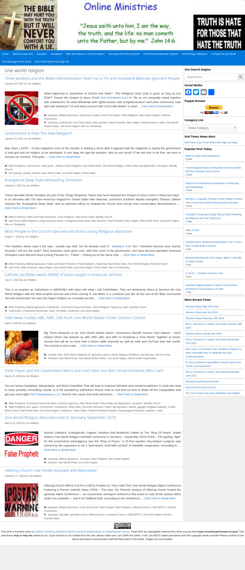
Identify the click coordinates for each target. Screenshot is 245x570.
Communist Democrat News (76, 307)
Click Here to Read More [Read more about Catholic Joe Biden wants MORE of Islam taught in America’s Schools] (114, 298)
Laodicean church (116, 514)
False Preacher (117, 122)
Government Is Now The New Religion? (38, 133)
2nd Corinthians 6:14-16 (116, 97)
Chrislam (84, 458)
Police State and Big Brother (140, 165)
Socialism (162, 165)
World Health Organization (142, 358)
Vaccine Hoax (162, 354)
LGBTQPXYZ (158, 507)
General (62, 403)
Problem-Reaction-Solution (102, 410)
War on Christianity (91, 126)
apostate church (78, 514)
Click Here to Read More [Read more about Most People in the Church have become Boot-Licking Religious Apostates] (139, 254)
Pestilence (66, 410)
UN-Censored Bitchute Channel (160, 53)
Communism (33, 165)
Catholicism (65, 122)
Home (5, 53)
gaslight (141, 406)
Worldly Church (104, 216)
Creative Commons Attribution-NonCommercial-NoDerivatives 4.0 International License (82, 531)
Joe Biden (61, 310)
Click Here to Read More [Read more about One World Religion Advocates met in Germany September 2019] (59, 449)
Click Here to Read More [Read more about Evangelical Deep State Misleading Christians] (20, 208)
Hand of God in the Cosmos (200, 387)
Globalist (53, 358)
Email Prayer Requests (194, 53)
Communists (46, 406)
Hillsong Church (141, 507)
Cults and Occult (89, 507)
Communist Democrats (35, 310)
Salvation (42, 53)
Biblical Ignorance (68, 115)
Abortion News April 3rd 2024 (201, 312)
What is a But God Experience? (202, 155)
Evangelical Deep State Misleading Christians (43, 180)
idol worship (15, 173)
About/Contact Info (22, 53)
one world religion (70, 126)
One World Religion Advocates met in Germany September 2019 (60, 417)
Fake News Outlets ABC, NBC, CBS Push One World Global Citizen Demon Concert (75, 317)
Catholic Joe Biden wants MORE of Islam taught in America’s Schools (63, 274)
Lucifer (171, 406)
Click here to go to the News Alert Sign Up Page (211, 142)
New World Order (92, 165)
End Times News (110, 115)
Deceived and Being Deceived (202, 381)
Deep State (75, 406)
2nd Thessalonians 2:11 (45, 394)
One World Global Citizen (92, 358)
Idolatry (27, 173)
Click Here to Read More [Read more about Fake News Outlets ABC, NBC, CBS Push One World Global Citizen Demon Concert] (96, 345)
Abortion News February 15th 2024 (204, 318)
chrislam (52, 462)
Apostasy (53, 115)
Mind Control (12, 410)
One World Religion (113, 165)
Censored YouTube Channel (124, 53)
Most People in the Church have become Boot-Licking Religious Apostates (68, 231)
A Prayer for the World (223, 53)
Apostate (64, 514)
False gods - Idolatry (52, 165)
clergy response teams (51, 220)
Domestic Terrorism (92, 406)
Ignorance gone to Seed (104, 354)
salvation (150, 410)
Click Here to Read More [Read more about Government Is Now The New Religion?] (64, 156)
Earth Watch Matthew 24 (77, 354)
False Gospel (106, 507)
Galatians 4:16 (121, 246)
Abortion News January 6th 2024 (203, 333)
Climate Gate (55, 354)
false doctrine (100, 122)
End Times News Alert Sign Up (52, 61)
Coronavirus (60, 406)
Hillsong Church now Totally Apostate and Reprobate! (51, 470)
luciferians (73, 310)
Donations (56, 53)
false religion (133, 122)
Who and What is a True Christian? (85, 53)
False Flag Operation (116, 406)
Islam (162, 122)
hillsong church (149, 122)
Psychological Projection (131, 410)
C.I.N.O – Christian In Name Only (204, 273)
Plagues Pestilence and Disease (136, 354)
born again (32, 406)
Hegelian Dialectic (157, 406)
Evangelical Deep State (77, 220)
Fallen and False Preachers (41, 216)
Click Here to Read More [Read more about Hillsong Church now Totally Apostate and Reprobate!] (160, 498)
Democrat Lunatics (90, 115)
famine (132, 406)
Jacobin (36, 173)
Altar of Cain (192, 230)
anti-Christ (14, 220)
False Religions (129, 115)
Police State (89, 173)
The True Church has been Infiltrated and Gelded (212, 393)
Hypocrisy (101, 263)
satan (160, 410)
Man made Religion (149, 115)
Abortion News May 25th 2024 (202, 306)
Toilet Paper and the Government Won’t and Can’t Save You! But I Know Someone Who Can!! (84, 370)
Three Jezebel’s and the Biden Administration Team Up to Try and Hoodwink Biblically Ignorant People (92, 78)
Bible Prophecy (17, 165)
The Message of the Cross (16, 61)
